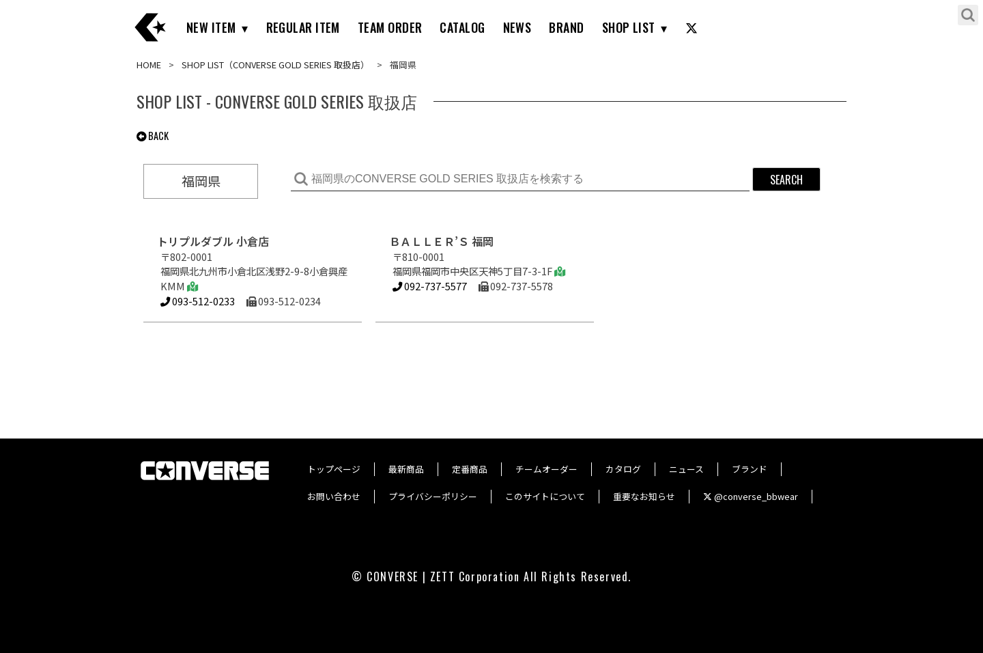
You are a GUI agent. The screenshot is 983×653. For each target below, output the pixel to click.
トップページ (333, 468)
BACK (153, 135)
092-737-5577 (430, 286)
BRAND (566, 27)
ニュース (686, 468)
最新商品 (406, 468)
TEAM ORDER (390, 27)
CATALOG (462, 27)
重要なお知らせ (644, 496)
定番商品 (469, 468)
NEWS (517, 27)
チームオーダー (546, 468)
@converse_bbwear (750, 496)
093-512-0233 (197, 301)
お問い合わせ (333, 496)
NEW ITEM (211, 27)
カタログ (623, 468)
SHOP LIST (628, 27)
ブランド (749, 468)
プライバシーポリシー (432, 496)
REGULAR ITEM (303, 27)
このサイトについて (545, 496)
